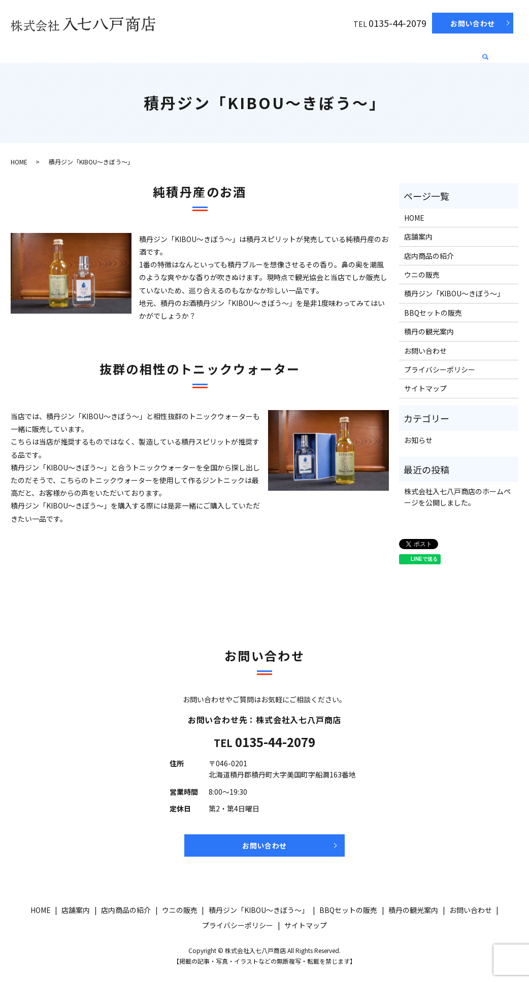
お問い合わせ (472, 23)
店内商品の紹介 (145, 51)
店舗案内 (92, 51)
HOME (53, 51)
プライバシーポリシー (439, 369)
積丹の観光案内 (446, 51)
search (485, 53)
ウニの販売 (202, 51)
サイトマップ (425, 388)
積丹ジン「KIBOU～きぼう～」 (284, 51)
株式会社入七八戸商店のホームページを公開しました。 (457, 496)
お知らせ (418, 440)
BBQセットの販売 (378, 51)
